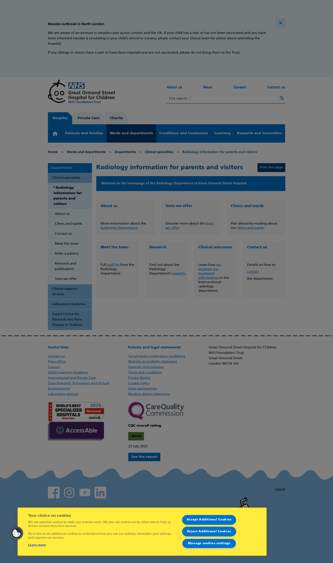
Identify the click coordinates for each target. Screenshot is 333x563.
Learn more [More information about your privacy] (37, 545)
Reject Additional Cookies (209, 531)
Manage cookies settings (209, 543)
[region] (142, 531)
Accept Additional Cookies (209, 519)
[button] (17, 533)
